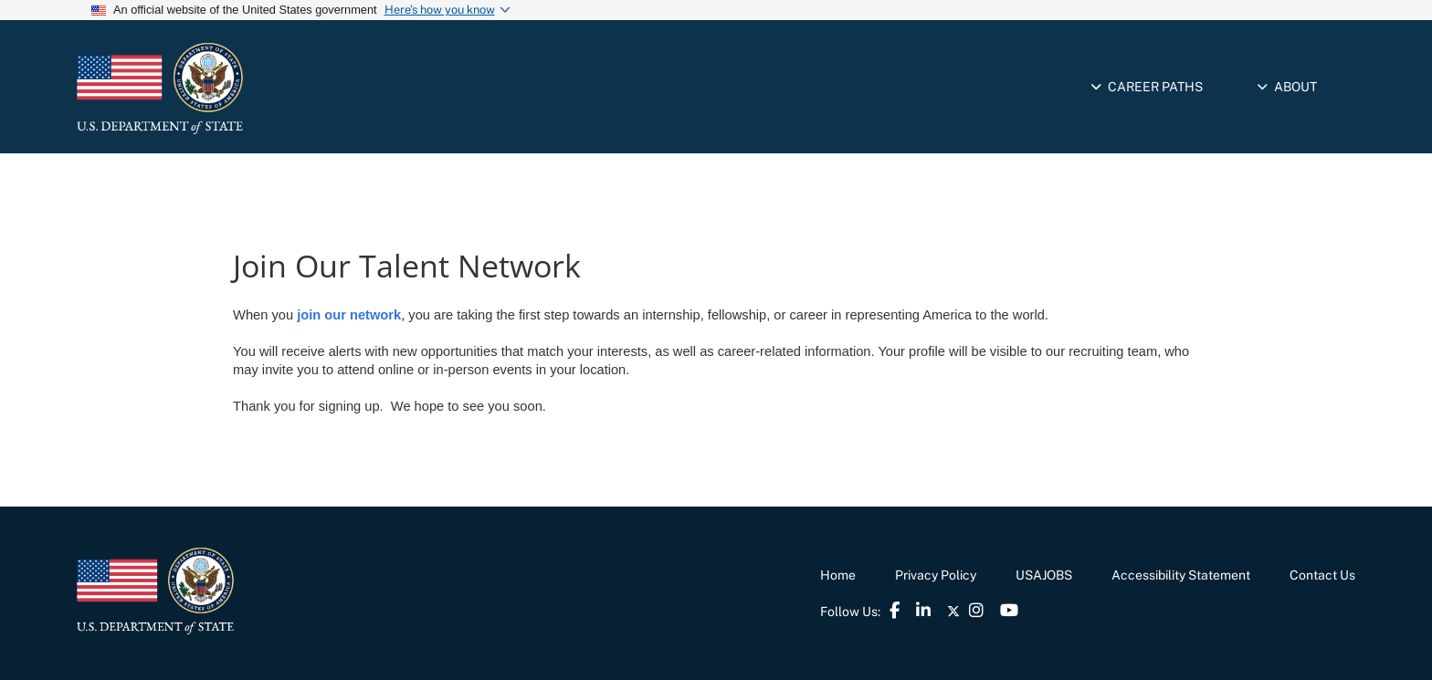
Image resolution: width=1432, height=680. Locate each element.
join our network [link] (347, 315)
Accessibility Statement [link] (1180, 575)
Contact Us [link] (1322, 575)
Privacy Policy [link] (935, 575)
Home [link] (838, 575)
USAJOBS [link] (1044, 575)
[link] (236, 88)
